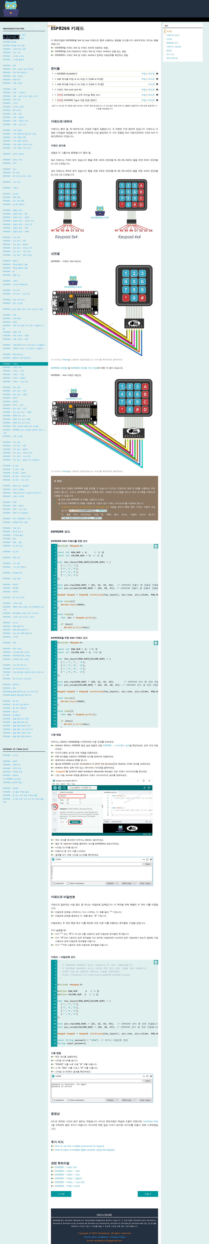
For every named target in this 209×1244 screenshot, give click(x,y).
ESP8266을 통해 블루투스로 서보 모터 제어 (20, 691)
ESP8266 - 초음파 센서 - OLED (16, 231)
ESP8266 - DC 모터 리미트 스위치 (17, 176)
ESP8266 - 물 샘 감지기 (13, 531)
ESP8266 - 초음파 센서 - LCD (15, 228)
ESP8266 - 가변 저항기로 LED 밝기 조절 (19, 134)
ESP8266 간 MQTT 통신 (12, 782)
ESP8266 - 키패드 (10, 364)
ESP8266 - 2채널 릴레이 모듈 (15, 264)
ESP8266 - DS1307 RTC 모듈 (15, 522)
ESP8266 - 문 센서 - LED (13, 469)
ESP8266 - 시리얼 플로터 (13, 59)
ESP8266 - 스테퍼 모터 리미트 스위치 (18, 617)
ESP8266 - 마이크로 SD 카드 (15, 665)
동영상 (169, 50)
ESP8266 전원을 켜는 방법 (14, 45)
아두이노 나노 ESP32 (140, 26)
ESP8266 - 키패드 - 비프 (13, 374)
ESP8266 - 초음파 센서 (12, 210)
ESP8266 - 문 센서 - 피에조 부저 (17, 476)
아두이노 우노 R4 (92, 26)
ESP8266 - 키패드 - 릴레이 (14, 378)
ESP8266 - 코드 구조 (11, 52)
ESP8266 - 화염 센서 (11, 557)
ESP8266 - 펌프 (9, 538)
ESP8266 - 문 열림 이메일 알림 (16, 792)
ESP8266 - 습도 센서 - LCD (14, 408)
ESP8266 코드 (172, 43)
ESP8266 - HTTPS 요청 (12, 772)
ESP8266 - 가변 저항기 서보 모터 (17, 148)
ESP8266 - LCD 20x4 (12, 318)
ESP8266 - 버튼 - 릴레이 (13, 117)
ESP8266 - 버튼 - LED (12, 114)
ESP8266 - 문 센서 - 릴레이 (14, 473)
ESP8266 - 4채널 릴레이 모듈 (15, 268)
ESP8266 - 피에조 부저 (12, 159)
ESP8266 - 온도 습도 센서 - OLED (17, 412)
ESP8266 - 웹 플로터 (11, 715)
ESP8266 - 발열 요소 (11, 275)
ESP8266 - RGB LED (11, 79)
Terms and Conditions (96, 1236)
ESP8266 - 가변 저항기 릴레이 (15, 141)
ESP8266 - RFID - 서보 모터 (15, 509)
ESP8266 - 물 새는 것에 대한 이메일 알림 (20, 795)
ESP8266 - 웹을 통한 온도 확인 (16, 718)
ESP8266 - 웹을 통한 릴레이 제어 (17, 725)
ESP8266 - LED (9, 65)
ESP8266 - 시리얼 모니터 (13, 56)
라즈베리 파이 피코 (196, 26)
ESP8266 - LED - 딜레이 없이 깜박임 (18, 69)
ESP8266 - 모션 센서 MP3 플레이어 (17, 633)
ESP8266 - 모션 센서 (11, 237)
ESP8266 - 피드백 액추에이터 (15, 284)
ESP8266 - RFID (9, 502)
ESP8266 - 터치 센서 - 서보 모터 (17, 456)
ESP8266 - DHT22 (10, 401)
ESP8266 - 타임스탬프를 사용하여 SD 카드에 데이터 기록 (23, 673)
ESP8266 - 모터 (9, 169)
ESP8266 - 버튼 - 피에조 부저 (15, 121)
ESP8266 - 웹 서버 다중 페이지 (16, 704)
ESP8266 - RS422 (10, 591)
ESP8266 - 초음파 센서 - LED (15, 214)
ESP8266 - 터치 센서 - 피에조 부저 (17, 453)
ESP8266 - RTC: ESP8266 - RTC (17, 518)
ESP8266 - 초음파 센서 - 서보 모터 (17, 224)
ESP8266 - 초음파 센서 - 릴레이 (16, 217)
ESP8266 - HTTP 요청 (12, 768)
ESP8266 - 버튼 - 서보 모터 (14, 124)
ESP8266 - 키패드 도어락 (13, 496)
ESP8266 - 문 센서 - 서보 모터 (16, 480)
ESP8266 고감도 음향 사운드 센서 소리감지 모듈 (23, 309)
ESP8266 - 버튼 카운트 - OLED (16, 335)
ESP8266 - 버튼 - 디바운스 (14, 92)
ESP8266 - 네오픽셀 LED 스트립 (16, 652)
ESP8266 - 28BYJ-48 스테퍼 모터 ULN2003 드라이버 (23, 608)
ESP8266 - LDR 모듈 (11, 197)
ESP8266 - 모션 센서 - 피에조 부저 (17, 248)
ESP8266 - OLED (10, 322)
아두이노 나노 (115, 26)
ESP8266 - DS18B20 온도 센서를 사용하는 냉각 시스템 (24, 431)
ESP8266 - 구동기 (10, 281)
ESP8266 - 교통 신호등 (12, 83)
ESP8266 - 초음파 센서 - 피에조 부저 (18, 221)
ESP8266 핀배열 (9, 42)
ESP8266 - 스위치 (10, 103)
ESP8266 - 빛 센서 (11, 194)
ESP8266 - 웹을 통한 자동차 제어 (17, 733)
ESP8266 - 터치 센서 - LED (14, 445)
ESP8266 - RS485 (11, 588)
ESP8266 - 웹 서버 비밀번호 (14, 708)
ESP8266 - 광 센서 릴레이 (14, 204)
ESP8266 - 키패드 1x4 (12, 367)
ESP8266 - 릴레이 (10, 261)
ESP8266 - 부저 (9, 163)
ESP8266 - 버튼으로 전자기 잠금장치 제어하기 (22, 493)
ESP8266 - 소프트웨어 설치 (14, 35)
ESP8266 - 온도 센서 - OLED (15, 394)
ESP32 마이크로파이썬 (169, 26)
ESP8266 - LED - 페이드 (13, 76)
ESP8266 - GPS (9, 642)
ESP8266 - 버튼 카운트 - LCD (15, 339)
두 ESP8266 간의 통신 (12, 779)
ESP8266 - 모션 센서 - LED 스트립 (17, 255)
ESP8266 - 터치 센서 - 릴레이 (15, 449)
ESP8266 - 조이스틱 (11, 290)
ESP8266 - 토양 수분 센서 (14, 299)
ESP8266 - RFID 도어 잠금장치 (15, 513)
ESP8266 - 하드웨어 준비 (13, 38)
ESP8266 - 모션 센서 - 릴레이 (15, 244)
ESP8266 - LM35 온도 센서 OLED (16, 419)
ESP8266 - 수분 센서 (11, 528)
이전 (61, 1193)
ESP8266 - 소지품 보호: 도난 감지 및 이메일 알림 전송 (23, 800)
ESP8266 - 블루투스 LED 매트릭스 (17, 358)
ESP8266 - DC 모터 (11, 172)
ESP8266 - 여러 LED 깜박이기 (15, 72)
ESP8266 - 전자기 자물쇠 (13, 489)
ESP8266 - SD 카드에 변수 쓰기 (16, 668)
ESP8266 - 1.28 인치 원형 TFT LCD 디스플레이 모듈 (23, 327)
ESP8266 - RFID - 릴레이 (13, 505)
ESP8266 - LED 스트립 (12, 648)
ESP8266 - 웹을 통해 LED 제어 (15, 722)
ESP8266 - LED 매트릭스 (13, 354)
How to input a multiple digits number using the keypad (84, 1149)
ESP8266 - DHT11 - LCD (13, 405)
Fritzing (65, 359)
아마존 (151, 73)
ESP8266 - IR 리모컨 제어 (14, 597)
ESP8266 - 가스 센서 (11, 563)
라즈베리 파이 (70, 26)
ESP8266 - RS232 (10, 584)
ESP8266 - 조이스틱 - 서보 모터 (16, 294)
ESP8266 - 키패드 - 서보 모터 (15, 381)
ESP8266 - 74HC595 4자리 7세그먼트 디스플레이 (24, 345)
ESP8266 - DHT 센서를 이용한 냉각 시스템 (20, 426)
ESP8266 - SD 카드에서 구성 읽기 (17, 678)
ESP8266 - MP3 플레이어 (13, 626)
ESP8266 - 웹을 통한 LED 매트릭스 (17, 736)
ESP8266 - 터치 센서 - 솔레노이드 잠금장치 (21, 460)
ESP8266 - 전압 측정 (11, 578)
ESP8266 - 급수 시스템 (12, 303)
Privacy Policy (118, 1236)
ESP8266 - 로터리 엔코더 (13, 154)
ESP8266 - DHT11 (10, 398)
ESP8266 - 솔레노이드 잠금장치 (16, 485)
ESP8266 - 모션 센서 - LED (14, 241)
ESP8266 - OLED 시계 (12, 332)
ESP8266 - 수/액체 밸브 (13, 535)
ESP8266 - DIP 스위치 (12, 110)
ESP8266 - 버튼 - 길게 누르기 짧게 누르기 (20, 96)
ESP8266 (51, 26)
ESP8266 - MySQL (10, 775)
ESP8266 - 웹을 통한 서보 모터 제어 (18, 729)
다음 (148, 1193)
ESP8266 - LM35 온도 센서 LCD (16, 422)
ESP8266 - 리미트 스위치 (13, 106)
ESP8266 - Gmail (10, 788)
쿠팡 (143, 73)
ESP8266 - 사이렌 (10, 637)
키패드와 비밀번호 (173, 46)
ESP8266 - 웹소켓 (10, 711)
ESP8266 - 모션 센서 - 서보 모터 (17, 251)
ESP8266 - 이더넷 (10, 755)
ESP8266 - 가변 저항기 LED (14, 137)
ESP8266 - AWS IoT (11, 764)
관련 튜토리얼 (172, 58)
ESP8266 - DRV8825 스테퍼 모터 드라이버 (21, 613)
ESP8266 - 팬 (9, 271)
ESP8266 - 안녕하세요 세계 (14, 49)
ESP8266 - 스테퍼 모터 (12, 603)
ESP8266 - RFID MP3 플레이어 (15, 630)
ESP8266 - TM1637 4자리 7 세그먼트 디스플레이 (23, 348)
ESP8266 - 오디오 (10, 622)
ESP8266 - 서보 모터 (11, 182)
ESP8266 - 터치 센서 (11, 442)
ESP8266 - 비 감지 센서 (13, 546)
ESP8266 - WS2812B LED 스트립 (16, 655)
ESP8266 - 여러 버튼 (11, 99)
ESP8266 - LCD (9, 315)
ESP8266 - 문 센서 (11, 465)
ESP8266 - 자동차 (10, 188)
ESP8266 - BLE (9, 688)
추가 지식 (170, 54)
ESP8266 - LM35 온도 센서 (14, 415)
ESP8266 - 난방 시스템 (12, 436)
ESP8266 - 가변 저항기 (12, 130)
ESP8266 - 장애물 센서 (12, 573)
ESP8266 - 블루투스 (11, 684)
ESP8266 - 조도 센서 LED (13, 200)
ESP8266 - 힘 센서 (11, 551)
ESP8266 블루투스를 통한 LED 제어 (17, 695)
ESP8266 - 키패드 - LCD (13, 371)
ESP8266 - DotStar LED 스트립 (16, 659)
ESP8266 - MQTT (10, 761)
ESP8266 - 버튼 (9, 89)
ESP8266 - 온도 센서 (11, 387)
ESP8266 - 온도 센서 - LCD (14, 391)
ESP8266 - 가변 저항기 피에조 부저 (17, 144)
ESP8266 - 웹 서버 (11, 701)
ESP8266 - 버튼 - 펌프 (12, 542)
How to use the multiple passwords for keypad (79, 1146)
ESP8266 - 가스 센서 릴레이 (14, 567)
